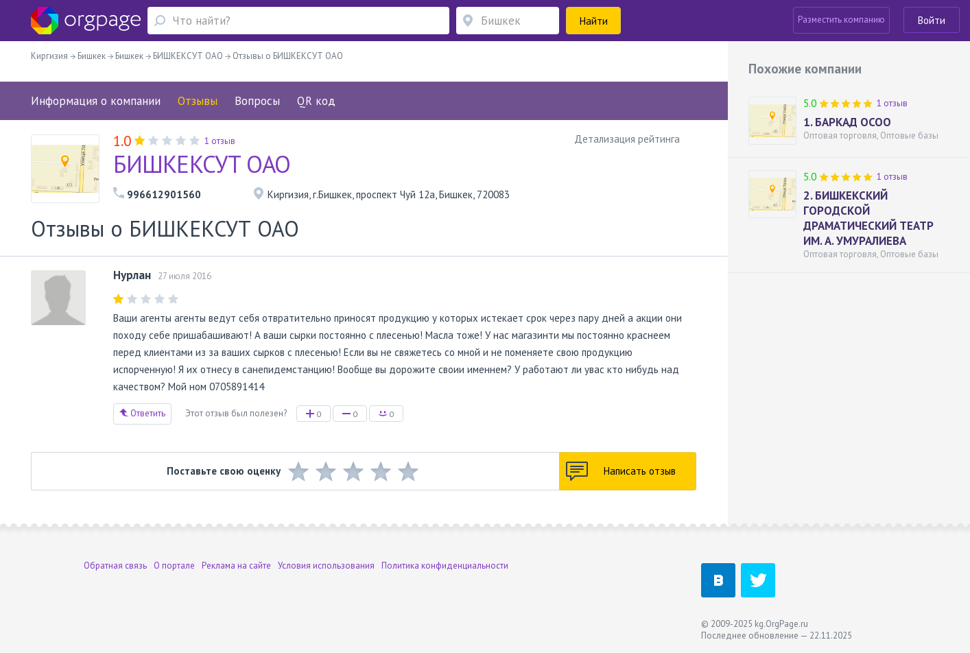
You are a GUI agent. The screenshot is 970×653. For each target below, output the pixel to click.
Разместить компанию (841, 19)
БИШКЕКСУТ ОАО (201, 164)
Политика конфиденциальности (444, 565)
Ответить (142, 413)
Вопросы (257, 100)
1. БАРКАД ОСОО (847, 122)
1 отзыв (892, 103)
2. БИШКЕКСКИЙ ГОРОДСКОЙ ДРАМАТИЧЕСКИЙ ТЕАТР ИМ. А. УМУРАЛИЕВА (868, 218)
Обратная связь (115, 565)
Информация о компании (96, 100)
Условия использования (326, 565)
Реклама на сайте (236, 565)
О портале (174, 565)
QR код (316, 100)
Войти (931, 20)
